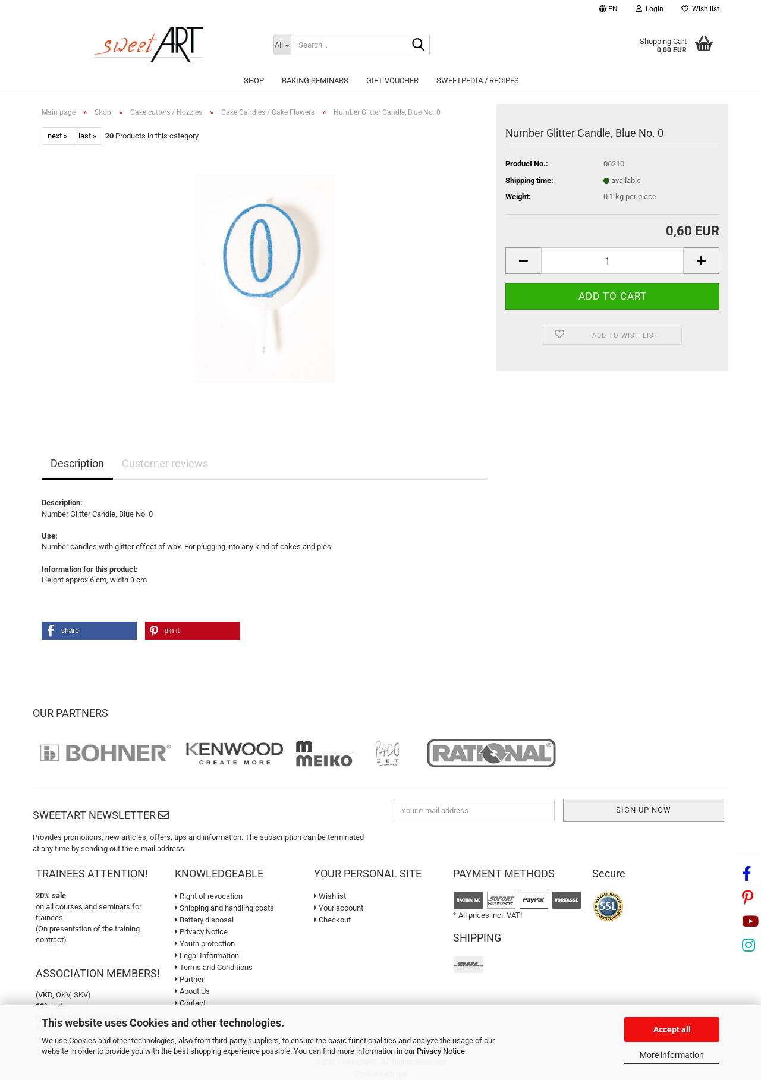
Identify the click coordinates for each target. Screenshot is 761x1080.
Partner (189, 979)
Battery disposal (204, 919)
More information (672, 1055)
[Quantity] (612, 260)
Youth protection (205, 943)
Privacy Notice (441, 1051)
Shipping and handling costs (224, 907)
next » (57, 135)
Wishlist (330, 896)
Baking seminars (315, 80)
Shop (254, 80)
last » (87, 135)
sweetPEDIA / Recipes (477, 80)
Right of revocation (209, 896)
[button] (608, 10)
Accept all (672, 1029)
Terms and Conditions (214, 967)
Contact (190, 1003)
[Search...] (282, 44)
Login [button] (649, 9)
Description (77, 463)
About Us (192, 991)
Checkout (332, 919)
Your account (338, 907)
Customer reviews (165, 463)
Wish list (700, 9)
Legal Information (207, 955)
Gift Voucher (392, 80)
